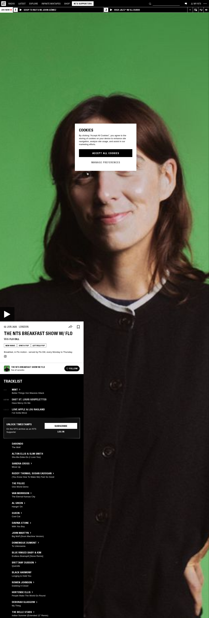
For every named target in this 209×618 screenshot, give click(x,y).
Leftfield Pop (39, 345)
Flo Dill (14, 339)
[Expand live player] (190, 10)
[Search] (150, 3)
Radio (11, 3)
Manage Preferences (105, 162)
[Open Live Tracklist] (201, 10)
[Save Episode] (78, 327)
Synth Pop (24, 345)
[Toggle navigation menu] (205, 3)
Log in (60, 431)
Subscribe (61, 426)
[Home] (3, 3)
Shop (67, 3)
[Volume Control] (206, 10)
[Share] (70, 327)
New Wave (10, 345)
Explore (33, 3)
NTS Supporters (83, 3)
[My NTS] (195, 3)
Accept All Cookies (105, 153)
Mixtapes (51, 3)
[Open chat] (185, 3)
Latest (22, 3)
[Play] (7, 314)
